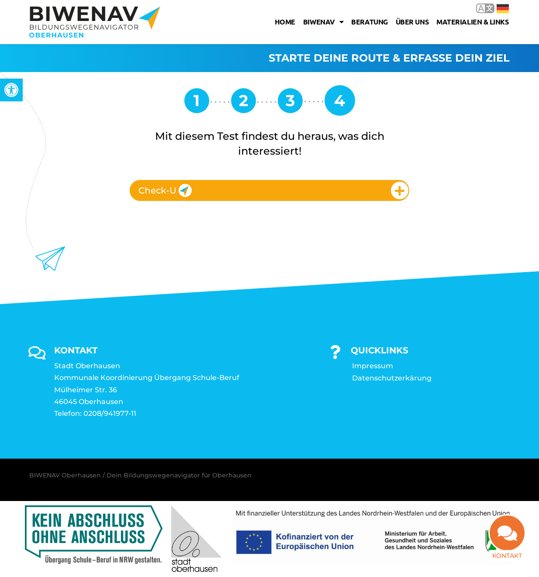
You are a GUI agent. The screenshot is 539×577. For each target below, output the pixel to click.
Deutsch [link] (503, 8)
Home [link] (285, 21)
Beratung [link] (369, 21)
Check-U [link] (165, 190)
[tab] (269, 190)
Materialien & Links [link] (472, 21)
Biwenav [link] (323, 22)
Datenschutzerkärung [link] (392, 378)
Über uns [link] (412, 21)
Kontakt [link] (507, 559)
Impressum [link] (372, 366)
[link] (11, 90)
